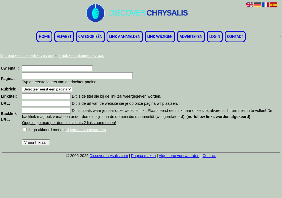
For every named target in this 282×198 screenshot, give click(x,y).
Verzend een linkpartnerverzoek (27, 55)
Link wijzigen (160, 36)
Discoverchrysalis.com (109, 155)
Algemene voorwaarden (179, 155)
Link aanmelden (124, 36)
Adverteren (191, 36)
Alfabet (64, 36)
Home (44, 36)
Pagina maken (143, 155)
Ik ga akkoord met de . (68, 130)
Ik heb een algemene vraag (81, 55)
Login (214, 36)
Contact (235, 36)
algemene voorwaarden (86, 130)
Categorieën (90, 36)
